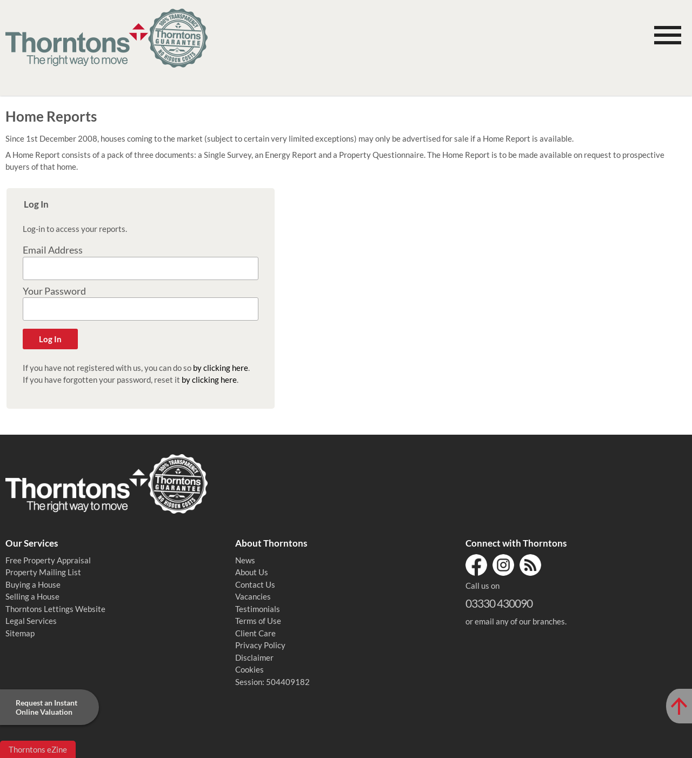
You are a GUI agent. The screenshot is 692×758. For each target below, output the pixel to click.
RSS (530, 565)
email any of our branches (520, 621)
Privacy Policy (260, 645)
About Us (251, 572)
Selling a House (32, 596)
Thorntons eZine (38, 749)
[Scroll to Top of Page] (679, 706)
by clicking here (220, 368)
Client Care (255, 633)
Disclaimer (254, 657)
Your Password (54, 291)
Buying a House (33, 584)
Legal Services (31, 621)
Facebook (476, 565)
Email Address (53, 250)
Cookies (249, 669)
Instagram (503, 565)
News (245, 560)
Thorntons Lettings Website (55, 609)
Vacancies (253, 596)
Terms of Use (258, 621)
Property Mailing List (43, 572)
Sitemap (20, 633)
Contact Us (255, 584)
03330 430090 (499, 603)
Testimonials (257, 609)
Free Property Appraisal (48, 560)
